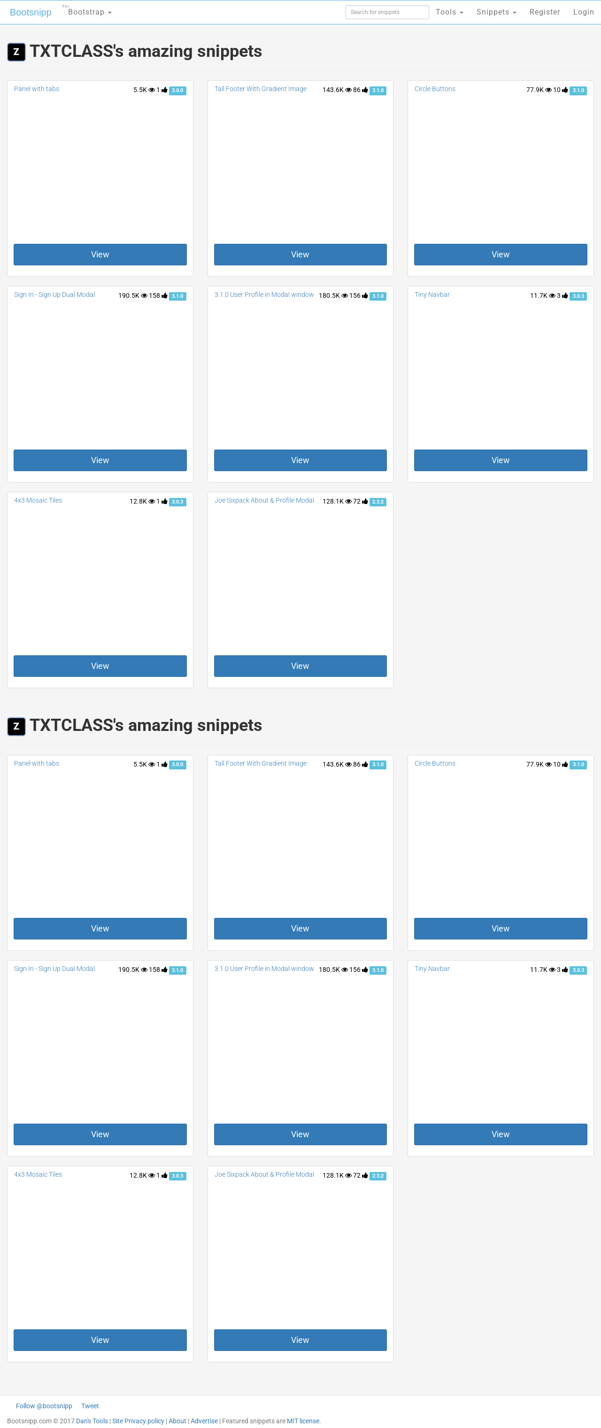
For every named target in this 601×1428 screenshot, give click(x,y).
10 (560, 89)
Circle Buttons (435, 89)
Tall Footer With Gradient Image (261, 89)
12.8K (142, 501)
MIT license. (304, 1421)
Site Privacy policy (138, 1421)
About (177, 1421)
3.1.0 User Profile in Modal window (264, 294)
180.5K (333, 295)
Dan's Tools (92, 1421)
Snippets (496, 12)
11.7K (542, 295)
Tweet (90, 1406)
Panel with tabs (36, 89)
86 (360, 89)
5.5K (144, 89)
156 (358, 295)
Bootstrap (87, 9)
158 (158, 295)
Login (583, 12)
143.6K (337, 89)
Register (545, 12)
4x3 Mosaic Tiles (38, 500)
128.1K (337, 501)
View (100, 254)
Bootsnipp (31, 12)
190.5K (132, 295)
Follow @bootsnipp (44, 1406)
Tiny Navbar (432, 294)
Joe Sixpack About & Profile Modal (264, 500)
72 (360, 501)
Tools (449, 12)
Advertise (204, 1421)
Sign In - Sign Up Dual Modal (54, 294)
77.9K (539, 89)
